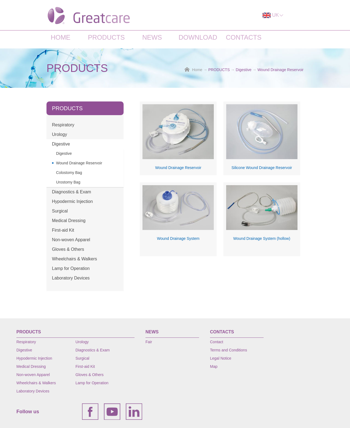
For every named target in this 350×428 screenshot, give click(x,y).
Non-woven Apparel (71, 239)
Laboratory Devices (71, 278)
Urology (59, 134)
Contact (216, 342)
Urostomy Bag (68, 182)
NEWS (152, 37)
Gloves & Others (68, 249)
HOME (60, 37)
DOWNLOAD (198, 37)
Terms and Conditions (228, 350)
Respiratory (63, 125)
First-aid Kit (63, 230)
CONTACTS (243, 37)
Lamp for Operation (71, 268)
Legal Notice (220, 358)
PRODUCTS (106, 37)
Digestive (244, 70)
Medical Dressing (69, 220)
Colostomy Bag (69, 172)
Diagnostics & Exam (71, 192)
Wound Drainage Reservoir (280, 70)
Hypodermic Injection (72, 201)
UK (273, 15)
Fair (148, 342)
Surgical (60, 211)
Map (213, 366)
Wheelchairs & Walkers (74, 259)
